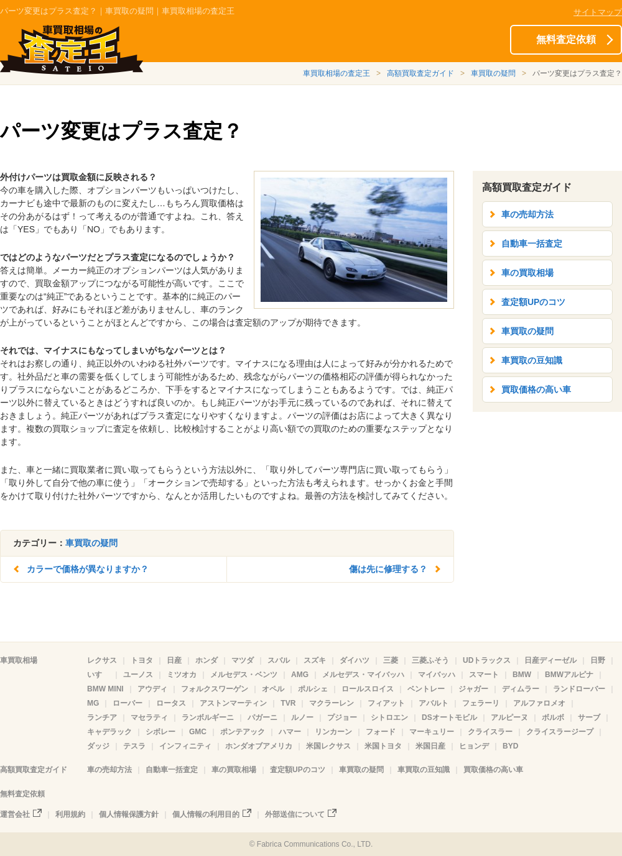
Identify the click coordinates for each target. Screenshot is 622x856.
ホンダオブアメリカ (258, 746)
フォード (381, 731)
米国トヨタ (383, 746)
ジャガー (473, 689)
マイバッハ (436, 674)
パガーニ (262, 717)
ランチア (102, 717)
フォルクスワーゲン (214, 689)
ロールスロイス (367, 689)
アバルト (433, 703)
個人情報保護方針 (129, 814)
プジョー (342, 717)
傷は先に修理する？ (388, 569)
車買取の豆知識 (531, 360)
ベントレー (426, 689)
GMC (198, 731)
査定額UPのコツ (533, 302)
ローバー (127, 703)
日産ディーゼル (550, 660)
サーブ (589, 717)
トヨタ (142, 660)
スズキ (315, 660)
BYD (510, 746)
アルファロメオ (539, 703)
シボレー (160, 731)
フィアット (386, 703)
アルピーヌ (509, 717)
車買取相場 (18, 660)
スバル (278, 660)
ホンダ (206, 660)
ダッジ (98, 746)
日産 (174, 660)
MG (93, 703)
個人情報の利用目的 (205, 814)
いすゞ (98, 674)
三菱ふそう (430, 660)
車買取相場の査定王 (336, 73)
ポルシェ (313, 689)
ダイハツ (354, 660)
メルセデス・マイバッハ (363, 674)
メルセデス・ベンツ (243, 674)
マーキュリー (431, 731)
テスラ (134, 746)
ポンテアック (242, 731)
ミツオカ (182, 674)
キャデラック (109, 731)
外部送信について (295, 814)
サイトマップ (597, 12)
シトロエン (389, 717)
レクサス (102, 660)
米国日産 (430, 746)
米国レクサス (328, 746)
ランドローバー (579, 689)
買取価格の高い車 (536, 389)
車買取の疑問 (493, 73)
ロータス (171, 703)
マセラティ (149, 717)
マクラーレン (331, 703)
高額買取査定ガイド (420, 73)
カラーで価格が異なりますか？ (88, 569)
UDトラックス (487, 660)
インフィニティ (185, 746)
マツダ (242, 660)
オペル (273, 689)
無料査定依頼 (566, 39)
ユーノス (138, 674)
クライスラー (490, 731)
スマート (484, 674)
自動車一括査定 (531, 243)
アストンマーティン (233, 703)
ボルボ (553, 717)
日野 (597, 660)
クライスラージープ (559, 731)
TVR (288, 703)
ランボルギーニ (208, 717)
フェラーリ (480, 703)
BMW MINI (105, 689)
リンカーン (333, 731)
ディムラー (520, 689)
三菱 (390, 660)
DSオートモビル (449, 717)
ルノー (302, 717)
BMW (522, 674)
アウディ (152, 689)
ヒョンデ (474, 746)
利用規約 (70, 814)
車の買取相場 (527, 273)
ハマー (290, 731)
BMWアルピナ (569, 674)
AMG (300, 674)
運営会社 (15, 814)
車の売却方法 (527, 214)
